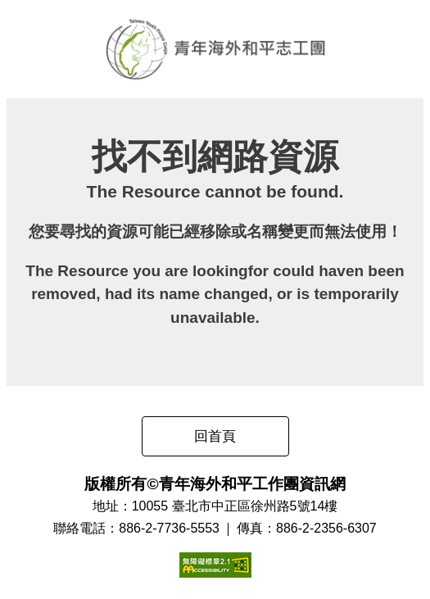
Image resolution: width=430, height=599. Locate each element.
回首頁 (215, 436)
